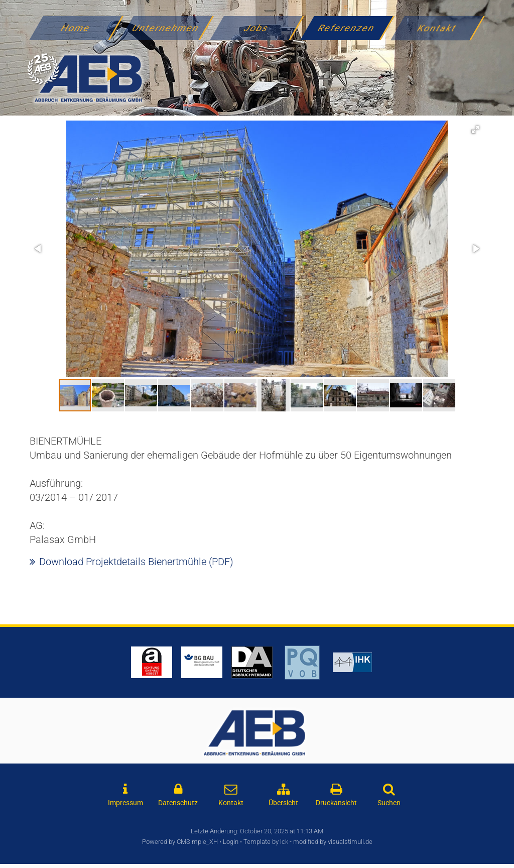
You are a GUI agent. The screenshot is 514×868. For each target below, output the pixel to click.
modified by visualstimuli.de (332, 841)
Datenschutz (178, 803)
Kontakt (437, 28)
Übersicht (283, 803)
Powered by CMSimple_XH (180, 841)
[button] (475, 130)
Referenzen (347, 28)
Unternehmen (166, 28)
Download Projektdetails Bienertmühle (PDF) (136, 562)
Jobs (256, 28)
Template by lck (265, 841)
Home (75, 28)
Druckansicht (336, 803)
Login (230, 841)
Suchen (389, 803)
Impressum (125, 803)
